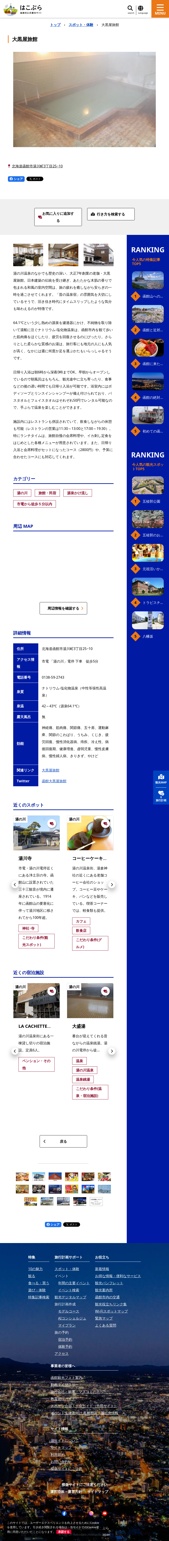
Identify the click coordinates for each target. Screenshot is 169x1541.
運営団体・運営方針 (66, 1491)
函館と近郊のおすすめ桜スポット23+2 (153, 330)
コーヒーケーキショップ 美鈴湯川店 (108, 858)
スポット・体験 (81, 24)
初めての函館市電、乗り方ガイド (153, 431)
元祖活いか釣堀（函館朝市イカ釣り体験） (153, 568)
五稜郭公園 (151, 501)
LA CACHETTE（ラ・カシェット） (52, 1026)
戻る (55, 1141)
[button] (14, 884)
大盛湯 (78, 1026)
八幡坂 (148, 636)
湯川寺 (25, 858)
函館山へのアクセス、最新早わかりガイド (153, 296)
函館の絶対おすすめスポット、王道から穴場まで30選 (153, 397)
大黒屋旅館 (50, 770)
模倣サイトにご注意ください (84, 1484)
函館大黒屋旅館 (54, 781)
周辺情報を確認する (65, 608)
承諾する (64, 1532)
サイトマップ (97, 1491)
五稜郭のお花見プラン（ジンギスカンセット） (153, 535)
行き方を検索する (108, 214)
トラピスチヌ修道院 (153, 602)
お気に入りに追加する (56, 217)
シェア (16, 179)
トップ (55, 24)
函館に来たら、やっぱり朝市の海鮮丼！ (153, 363)
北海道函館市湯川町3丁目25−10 (37, 166)
